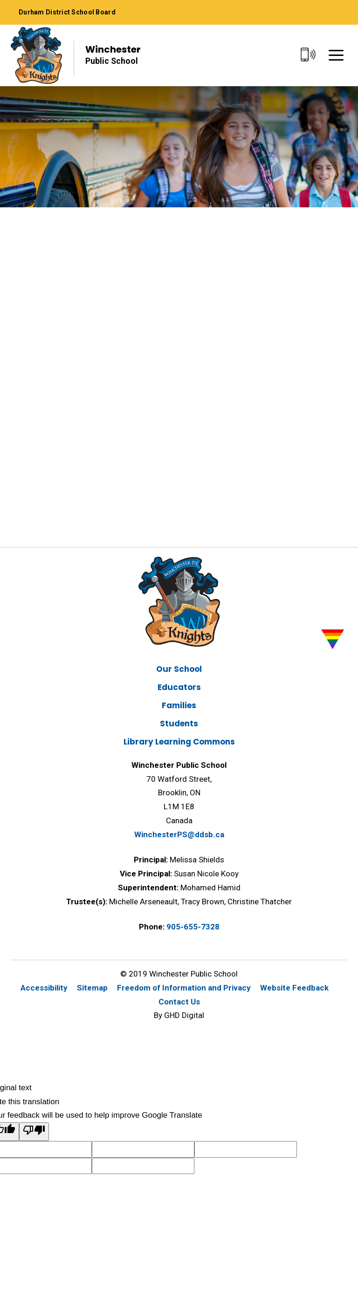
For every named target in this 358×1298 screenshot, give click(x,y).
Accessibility (44, 987)
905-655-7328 (193, 926)
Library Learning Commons (179, 741)
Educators (179, 687)
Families (179, 705)
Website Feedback (294, 987)
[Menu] (336, 55)
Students (179, 723)
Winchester (113, 55)
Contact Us (179, 1001)
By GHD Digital (179, 1015)
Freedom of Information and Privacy (184, 987)
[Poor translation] (34, 1131)
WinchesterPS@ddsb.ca (179, 834)
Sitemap (92, 987)
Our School (179, 669)
